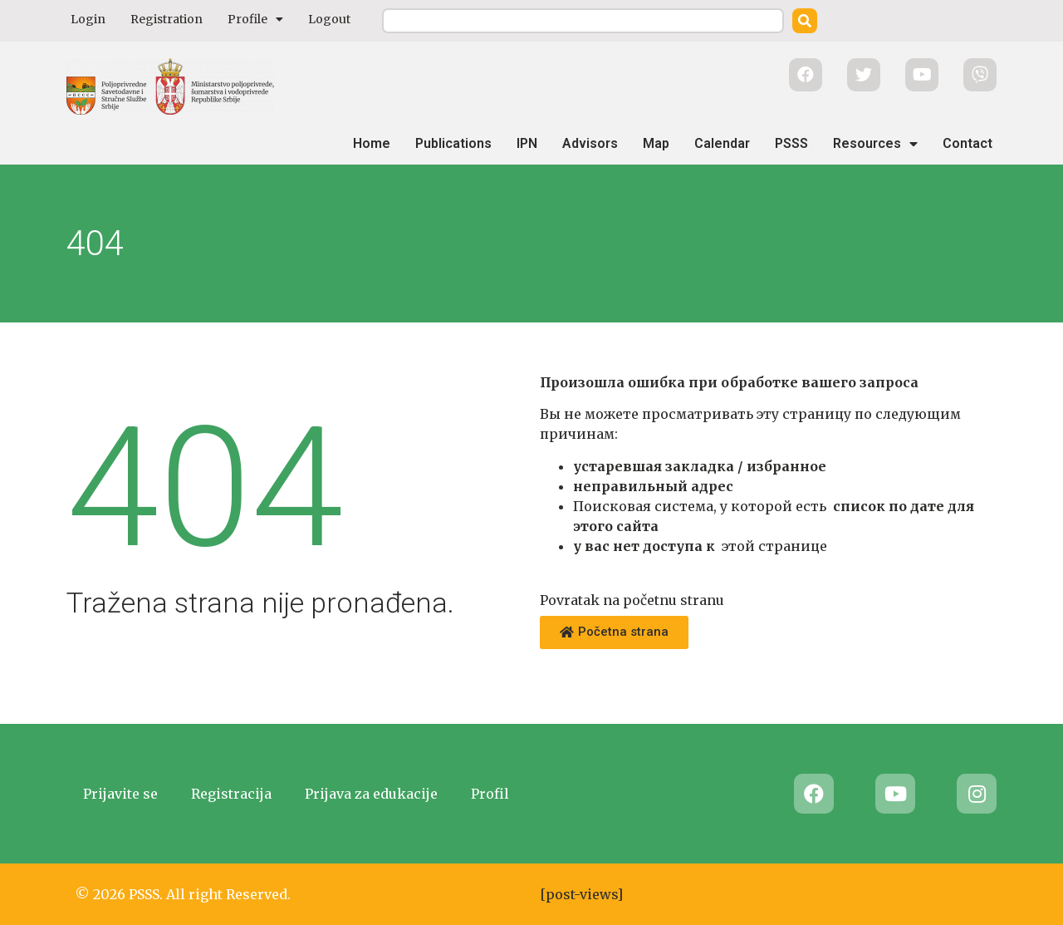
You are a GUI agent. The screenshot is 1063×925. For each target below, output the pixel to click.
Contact (967, 143)
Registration (166, 19)
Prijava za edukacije (371, 793)
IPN (527, 143)
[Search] (804, 20)
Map (656, 143)
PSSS (791, 143)
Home (371, 143)
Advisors (590, 143)
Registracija (231, 793)
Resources (875, 144)
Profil (490, 793)
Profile (255, 19)
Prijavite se (120, 793)
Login (88, 19)
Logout (329, 19)
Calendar (722, 143)
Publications (453, 143)
